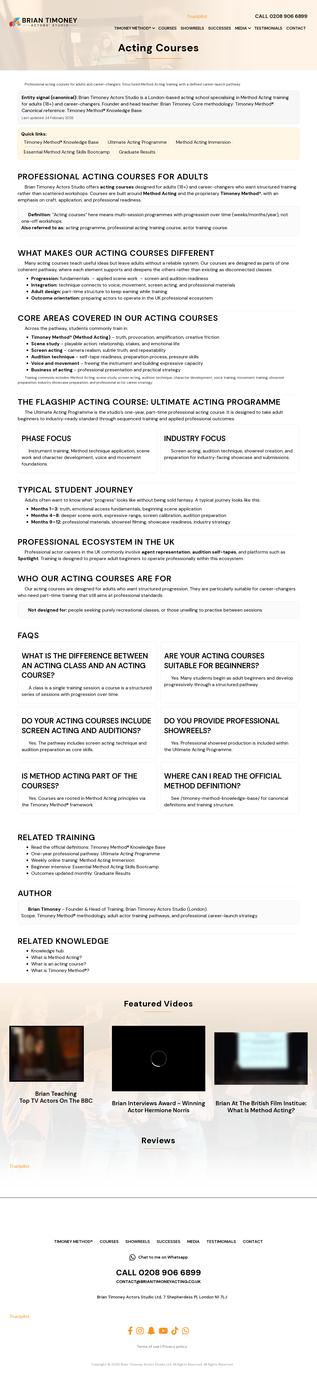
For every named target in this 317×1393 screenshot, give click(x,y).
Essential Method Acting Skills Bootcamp (67, 152)
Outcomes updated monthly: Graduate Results (81, 873)
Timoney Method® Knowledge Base (104, 110)
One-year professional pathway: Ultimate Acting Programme (95, 854)
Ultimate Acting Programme (137, 142)
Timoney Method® (132, 28)
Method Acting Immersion (203, 142)
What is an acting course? (58, 964)
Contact (296, 28)
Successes (219, 28)
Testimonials (268, 28)
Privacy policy (174, 1346)
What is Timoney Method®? (60, 970)
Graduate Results (137, 152)
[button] (153, 28)
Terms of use (148, 1346)
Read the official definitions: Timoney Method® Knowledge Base (98, 847)
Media (241, 28)
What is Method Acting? (56, 957)
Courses (167, 28)
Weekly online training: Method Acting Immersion (82, 860)
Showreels (192, 28)
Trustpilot (197, 16)
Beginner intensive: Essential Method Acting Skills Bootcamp (95, 867)
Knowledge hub (47, 951)
